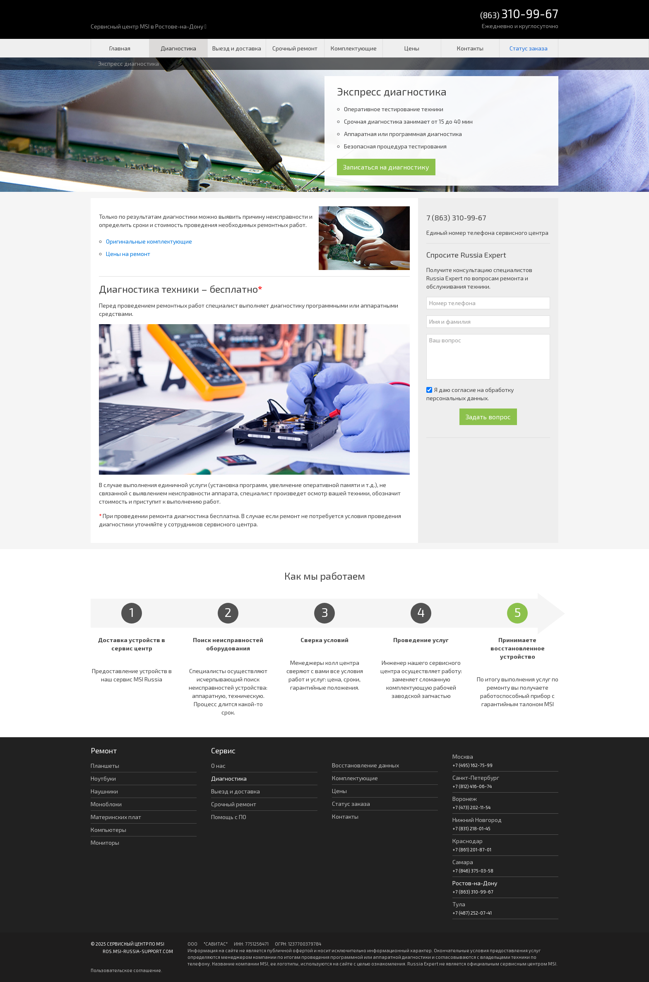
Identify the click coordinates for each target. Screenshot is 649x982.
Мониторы (105, 842)
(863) (519, 14)
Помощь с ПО (228, 816)
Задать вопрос (488, 417)
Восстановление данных (365, 765)
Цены (411, 48)
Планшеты (105, 765)
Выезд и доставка (236, 48)
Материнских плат (116, 816)
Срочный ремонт (294, 48)
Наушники (104, 791)
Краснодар (467, 840)
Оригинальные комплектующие (149, 241)
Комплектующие (354, 48)
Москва (462, 756)
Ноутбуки (103, 778)
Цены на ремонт (128, 253)
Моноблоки (106, 804)
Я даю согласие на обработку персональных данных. (470, 393)
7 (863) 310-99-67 (456, 217)
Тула (458, 904)
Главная (119, 48)
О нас (218, 765)
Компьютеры (108, 829)
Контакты (470, 48)
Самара (462, 861)
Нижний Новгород (477, 819)
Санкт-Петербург (475, 777)
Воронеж (464, 798)
